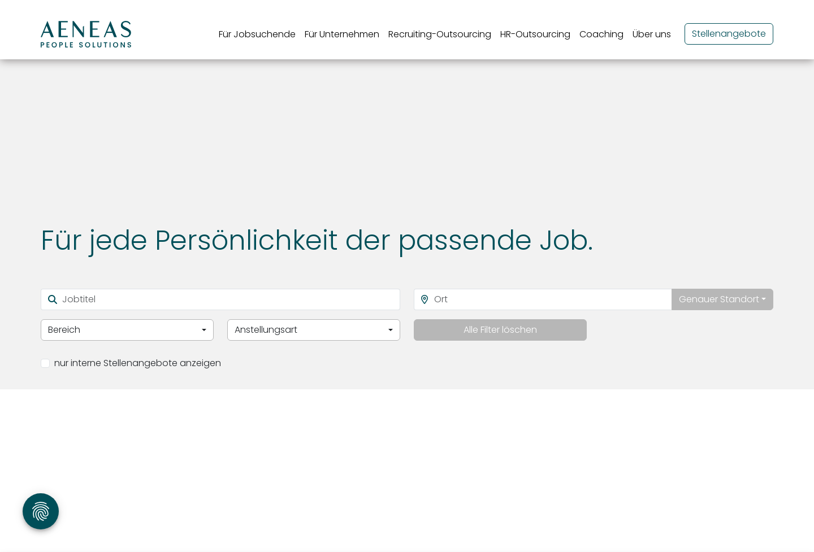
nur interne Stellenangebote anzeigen (137, 363)
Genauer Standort (719, 299)
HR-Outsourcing (535, 34)
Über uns (652, 34)
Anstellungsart (266, 329)
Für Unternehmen (342, 34)
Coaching (601, 34)
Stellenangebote (729, 33)
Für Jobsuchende (257, 34)
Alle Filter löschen (500, 329)
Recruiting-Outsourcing (439, 34)
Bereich (64, 329)
